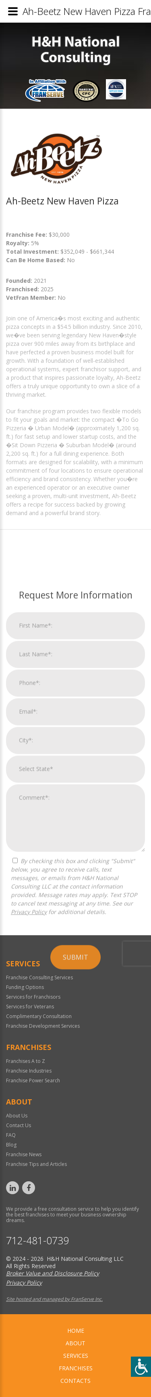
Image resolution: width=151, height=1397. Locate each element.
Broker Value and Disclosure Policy (52, 1273)
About (75, 1343)
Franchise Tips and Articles (36, 1164)
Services (75, 1355)
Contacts (75, 1380)
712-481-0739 (37, 1240)
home (75, 1330)
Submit (75, 1149)
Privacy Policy (29, 1103)
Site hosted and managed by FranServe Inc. (54, 1299)
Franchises (76, 1368)
